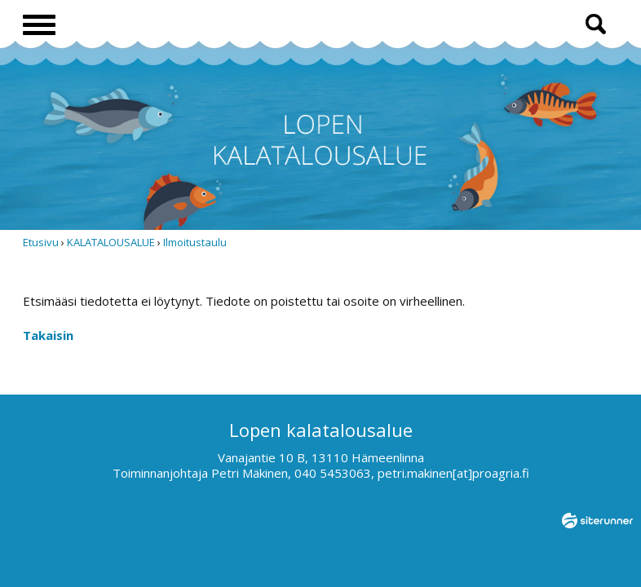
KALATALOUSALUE (111, 242)
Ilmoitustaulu (195, 242)
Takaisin (48, 335)
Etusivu (41, 242)
